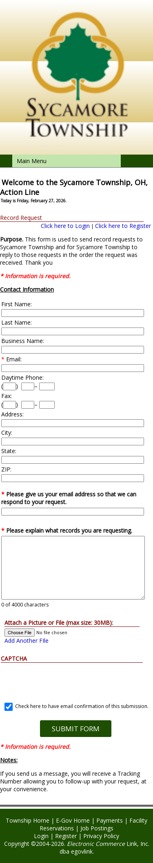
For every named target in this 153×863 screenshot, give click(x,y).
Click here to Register (123, 226)
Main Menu (32, 161)
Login (41, 836)
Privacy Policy (101, 836)
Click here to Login (65, 226)
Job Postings (96, 828)
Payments (109, 820)
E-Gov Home (73, 820)
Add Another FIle (26, 640)
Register (66, 836)
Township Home (27, 820)
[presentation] (75, 679)
